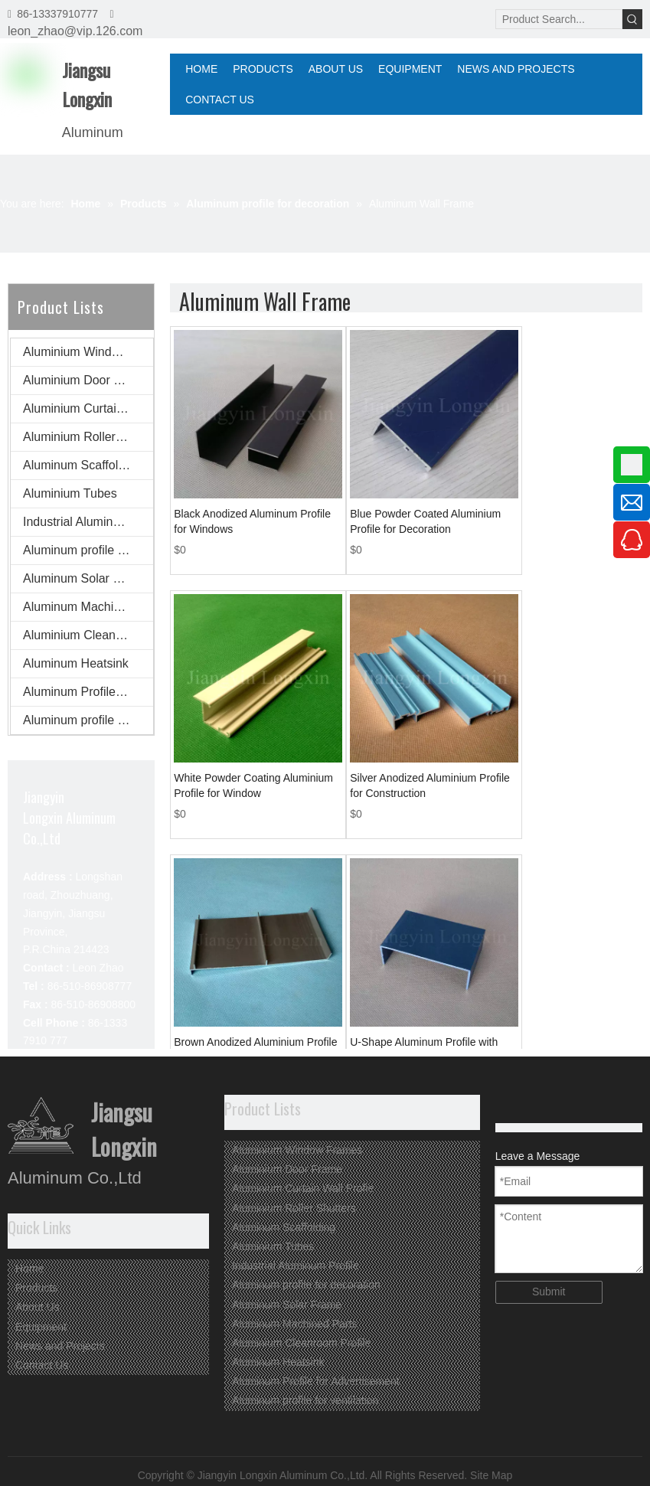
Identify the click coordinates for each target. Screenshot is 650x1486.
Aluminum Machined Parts (88, 606)
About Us (37, 1307)
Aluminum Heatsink (76, 663)
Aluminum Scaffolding (82, 465)
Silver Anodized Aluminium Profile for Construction (430, 785)
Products (36, 1288)
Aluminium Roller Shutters (88, 436)
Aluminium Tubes (70, 493)
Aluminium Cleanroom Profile (88, 635)
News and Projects (60, 1346)
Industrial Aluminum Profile (88, 521)
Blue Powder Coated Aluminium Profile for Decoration (425, 521)
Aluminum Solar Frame (86, 578)
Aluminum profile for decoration (88, 550)
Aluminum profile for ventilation (88, 720)
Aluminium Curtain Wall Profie (88, 408)
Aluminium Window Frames (88, 351)
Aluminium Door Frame (86, 380)
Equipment (41, 1327)
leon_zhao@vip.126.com (75, 31)
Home (29, 1268)
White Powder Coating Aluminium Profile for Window (253, 785)
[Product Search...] (558, 19)
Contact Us (41, 1365)
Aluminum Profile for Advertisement (88, 691)
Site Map (491, 1475)
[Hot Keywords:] (632, 19)
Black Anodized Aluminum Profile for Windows (252, 521)
